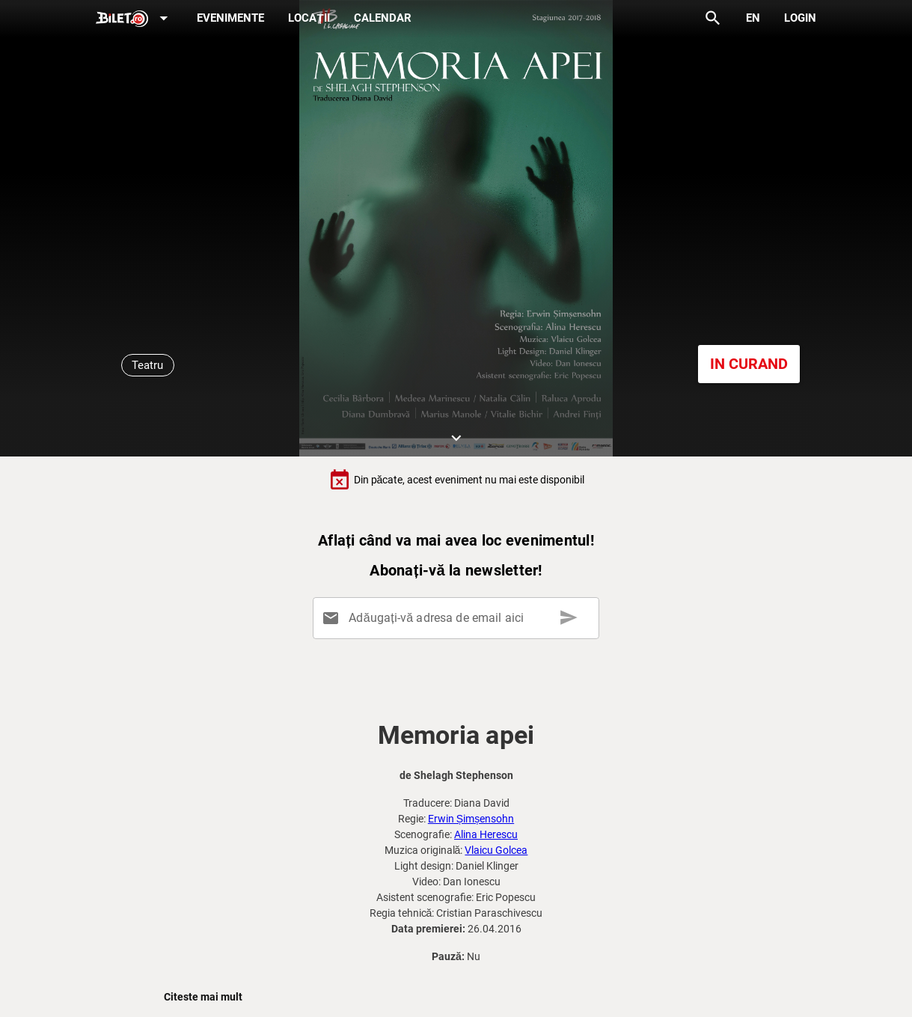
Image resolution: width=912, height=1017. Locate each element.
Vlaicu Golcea (496, 850)
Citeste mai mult (203, 997)
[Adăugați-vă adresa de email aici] (459, 618)
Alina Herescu (486, 834)
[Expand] (135, 19)
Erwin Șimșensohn (471, 819)
